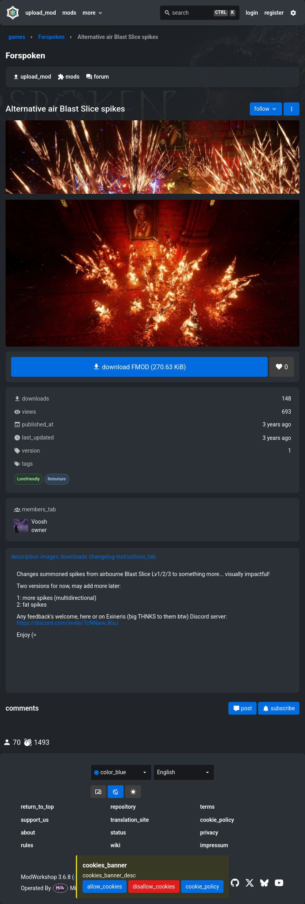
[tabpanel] (152, 604)
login (252, 13)
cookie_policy (217, 820)
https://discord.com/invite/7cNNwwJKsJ (67, 623)
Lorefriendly (28, 479)
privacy (209, 832)
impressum (214, 845)
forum (97, 76)
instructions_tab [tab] (136, 556)
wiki (115, 845)
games (16, 37)
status (118, 832)
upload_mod (40, 13)
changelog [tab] (102, 556)
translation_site (129, 820)
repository (123, 807)
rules (27, 845)
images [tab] (50, 556)
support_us (34, 820)
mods (69, 13)
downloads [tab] (73, 556)
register (274, 13)
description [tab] (25, 556)
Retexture (57, 479)
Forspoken (51, 37)
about (28, 832)
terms (207, 807)
